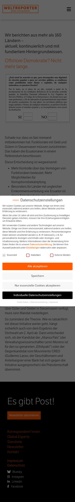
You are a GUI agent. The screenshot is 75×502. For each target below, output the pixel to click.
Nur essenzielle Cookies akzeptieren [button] (37, 285)
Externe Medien (60, 255)
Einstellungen (33, 247)
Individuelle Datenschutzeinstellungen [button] (37, 295)
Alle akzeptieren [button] (37, 266)
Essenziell (9, 255)
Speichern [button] (37, 276)
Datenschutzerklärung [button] (39, 302)
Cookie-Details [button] (23, 302)
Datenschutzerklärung (41, 244)
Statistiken (33, 255)
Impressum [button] (53, 302)
